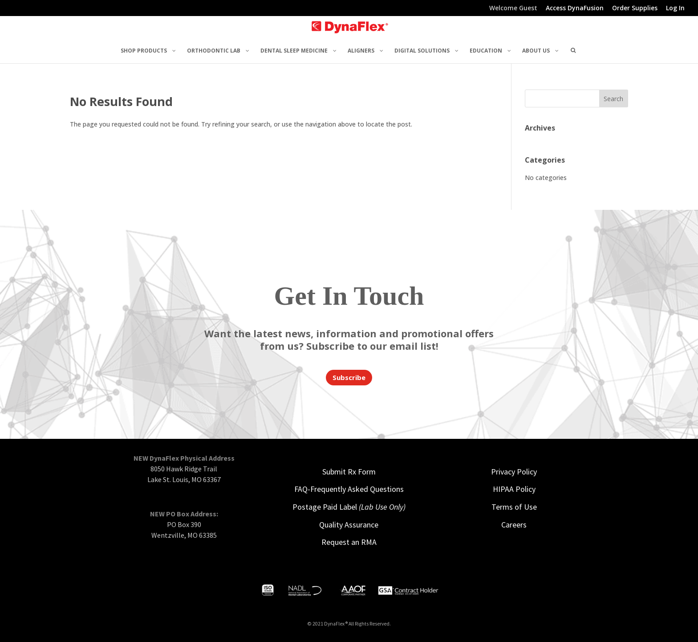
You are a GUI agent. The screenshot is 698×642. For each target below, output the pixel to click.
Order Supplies (634, 8)
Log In (675, 8)
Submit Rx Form (349, 471)
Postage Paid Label (349, 507)
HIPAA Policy (514, 489)
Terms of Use (514, 507)
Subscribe (349, 377)
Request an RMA (349, 542)
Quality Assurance (348, 524)
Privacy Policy (514, 471)
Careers (514, 524)
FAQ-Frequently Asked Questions (349, 489)
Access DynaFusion (575, 8)
